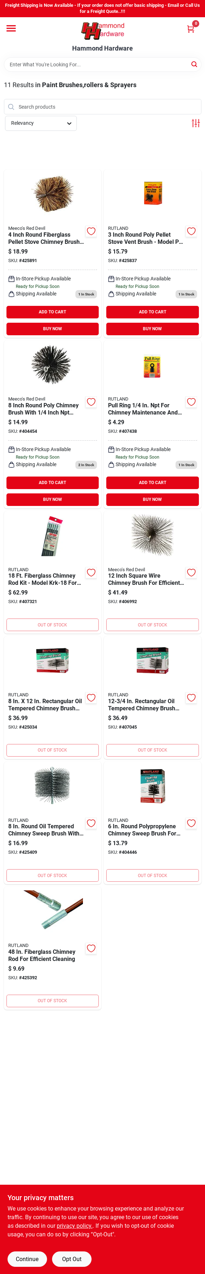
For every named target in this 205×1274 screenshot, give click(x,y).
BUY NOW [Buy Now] (52, 328)
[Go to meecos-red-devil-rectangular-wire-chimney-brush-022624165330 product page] (53, 697)
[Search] (195, 64)
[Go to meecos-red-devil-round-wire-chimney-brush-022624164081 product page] (53, 823)
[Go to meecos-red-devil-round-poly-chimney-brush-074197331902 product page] (53, 424)
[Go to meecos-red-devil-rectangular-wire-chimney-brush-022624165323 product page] (152, 697)
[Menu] (11, 28)
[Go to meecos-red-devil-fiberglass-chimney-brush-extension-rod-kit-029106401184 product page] (53, 572)
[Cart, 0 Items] (190, 29)
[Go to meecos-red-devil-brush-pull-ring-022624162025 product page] (152, 424)
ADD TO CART (52, 311)
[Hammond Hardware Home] (102, 31)
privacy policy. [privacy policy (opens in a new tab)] (75, 1225)
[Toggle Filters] (196, 123)
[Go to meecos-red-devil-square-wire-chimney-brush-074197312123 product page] (152, 572)
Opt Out (71, 1259)
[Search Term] (102, 64)
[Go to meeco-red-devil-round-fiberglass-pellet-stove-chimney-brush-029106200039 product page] (152, 254)
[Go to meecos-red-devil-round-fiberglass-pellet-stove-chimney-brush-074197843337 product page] (53, 254)
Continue (27, 1259)
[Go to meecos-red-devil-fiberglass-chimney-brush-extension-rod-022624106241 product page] (53, 948)
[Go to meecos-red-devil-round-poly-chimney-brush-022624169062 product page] (152, 823)
